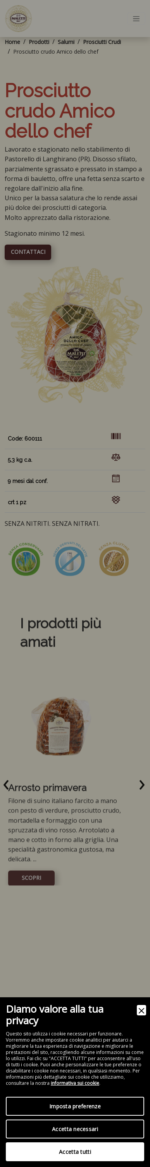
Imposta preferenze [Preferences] (75, 1106)
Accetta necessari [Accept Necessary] (75, 1129)
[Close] (141, 1010)
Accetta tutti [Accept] (75, 1151)
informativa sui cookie (75, 1083)
